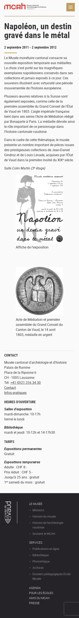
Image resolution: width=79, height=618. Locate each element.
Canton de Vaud (11, 513)
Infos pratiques (15, 392)
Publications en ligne (45, 549)
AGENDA (35, 588)
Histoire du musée (44, 516)
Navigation (70, 7)
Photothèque (41, 561)
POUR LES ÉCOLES (41, 593)
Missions (38, 510)
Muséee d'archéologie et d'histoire (25, 7)
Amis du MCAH (39, 598)
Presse (34, 603)
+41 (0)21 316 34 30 (25, 382)
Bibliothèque (40, 555)
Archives (38, 568)
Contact (10, 387)
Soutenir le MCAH (43, 534)
